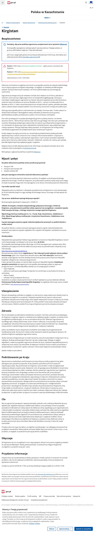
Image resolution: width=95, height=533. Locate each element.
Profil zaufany (32, 496)
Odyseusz (63, 44)
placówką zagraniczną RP (31, 57)
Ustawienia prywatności (39, 500)
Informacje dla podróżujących (47, 23)
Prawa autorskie (49, 496)
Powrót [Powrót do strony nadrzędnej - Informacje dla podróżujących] (6, 27)
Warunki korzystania (64, 496)
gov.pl (6, 491)
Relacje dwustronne (29, 23)
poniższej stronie (30, 148)
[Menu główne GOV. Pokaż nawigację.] (2, 2)
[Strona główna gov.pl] (11, 2)
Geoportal (76, 496)
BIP (40, 496)
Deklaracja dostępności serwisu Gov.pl (15, 500)
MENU (47, 18)
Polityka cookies (7, 496)
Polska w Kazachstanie (47, 12)
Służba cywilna (20, 496)
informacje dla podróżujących (46, 474)
